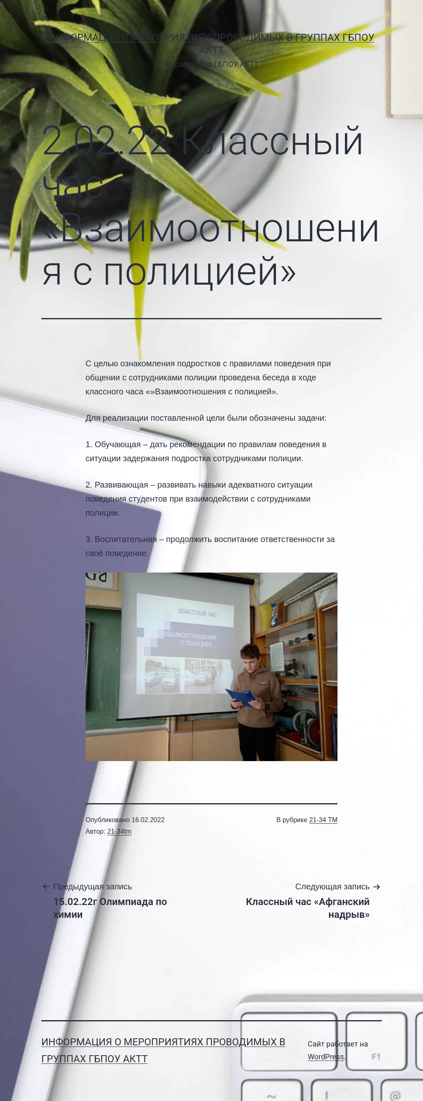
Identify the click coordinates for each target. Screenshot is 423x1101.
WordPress (326, 1056)
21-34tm (119, 831)
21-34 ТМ (323, 819)
